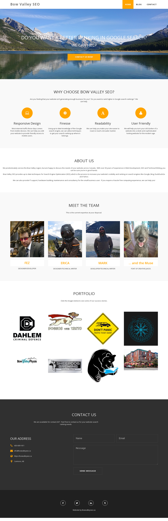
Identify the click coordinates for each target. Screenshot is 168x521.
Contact (151, 4)
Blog (138, 4)
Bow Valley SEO (25, 4)
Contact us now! (84, 57)
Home (127, 4)
